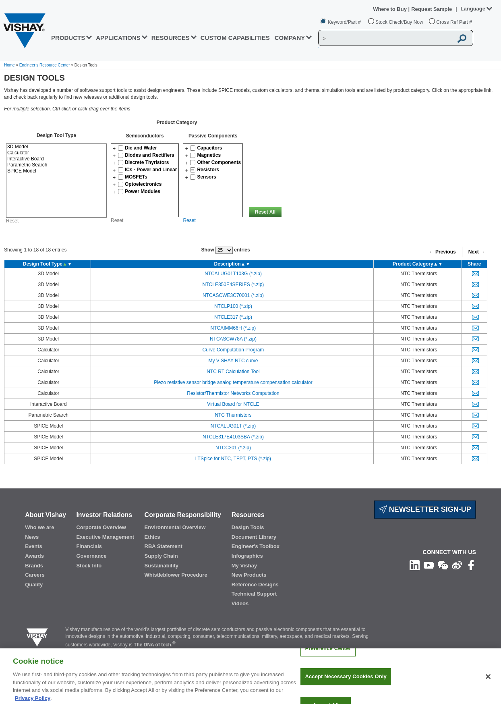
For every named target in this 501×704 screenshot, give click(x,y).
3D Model (56, 147)
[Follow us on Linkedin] (415, 565)
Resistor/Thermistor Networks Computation (233, 393)
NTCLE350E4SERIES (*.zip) (233, 284)
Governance (91, 556)
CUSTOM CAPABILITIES (235, 37)
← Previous (442, 252)
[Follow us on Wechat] (443, 565)
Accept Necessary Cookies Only (345, 684)
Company (290, 37)
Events (33, 546)
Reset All (265, 212)
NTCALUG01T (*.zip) (233, 426)
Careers (34, 575)
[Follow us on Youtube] (429, 565)
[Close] (488, 683)
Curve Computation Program (233, 350)
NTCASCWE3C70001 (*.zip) (233, 295)
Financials (89, 546)
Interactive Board (56, 159)
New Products (249, 575)
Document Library (254, 537)
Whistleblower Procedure (176, 575)
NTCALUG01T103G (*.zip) (233, 273)
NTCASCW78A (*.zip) (233, 339)
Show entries (225, 250)
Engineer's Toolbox (255, 546)
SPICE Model (56, 171)
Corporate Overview (101, 527)
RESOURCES (170, 37)
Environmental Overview (175, 527)
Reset (12, 221)
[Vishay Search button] (462, 38)
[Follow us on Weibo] (457, 565)
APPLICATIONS (118, 37)
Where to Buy (390, 9)
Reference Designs (255, 584)
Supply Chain (161, 556)
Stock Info (88, 566)
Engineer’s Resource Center (44, 65)
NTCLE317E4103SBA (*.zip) (233, 437)
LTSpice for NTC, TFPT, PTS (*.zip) (233, 458)
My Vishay (244, 566)
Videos (240, 603)
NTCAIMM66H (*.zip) (233, 328)
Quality (34, 584)
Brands (34, 566)
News (32, 537)
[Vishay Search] (386, 38)
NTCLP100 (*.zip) (233, 306)
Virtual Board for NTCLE (233, 404)
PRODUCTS (68, 37)
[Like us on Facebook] (471, 565)
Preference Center (328, 655)
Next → (476, 252)
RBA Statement (163, 546)
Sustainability (162, 566)
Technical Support (254, 594)
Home (9, 65)
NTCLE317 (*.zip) (233, 317)
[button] (114, 149)
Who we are (39, 527)
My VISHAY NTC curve (233, 360)
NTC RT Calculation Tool (233, 371)
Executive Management (105, 537)
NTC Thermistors (233, 415)
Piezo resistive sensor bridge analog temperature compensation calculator (233, 382)
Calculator (56, 153)
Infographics (247, 556)
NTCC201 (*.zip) (233, 448)
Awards (34, 556)
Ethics (152, 537)
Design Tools (248, 527)
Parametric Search (56, 165)
